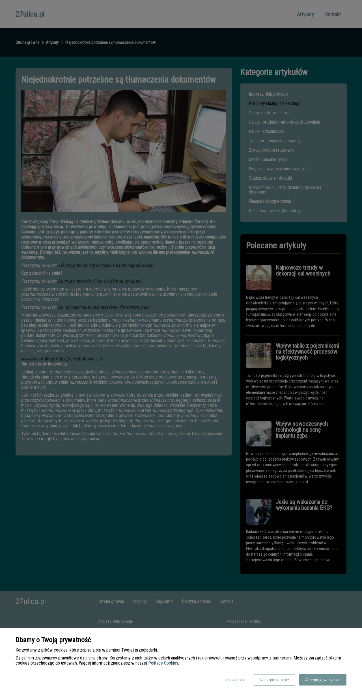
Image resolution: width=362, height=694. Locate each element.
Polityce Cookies (163, 663)
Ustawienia (234, 680)
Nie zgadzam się (274, 680)
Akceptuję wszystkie (323, 680)
